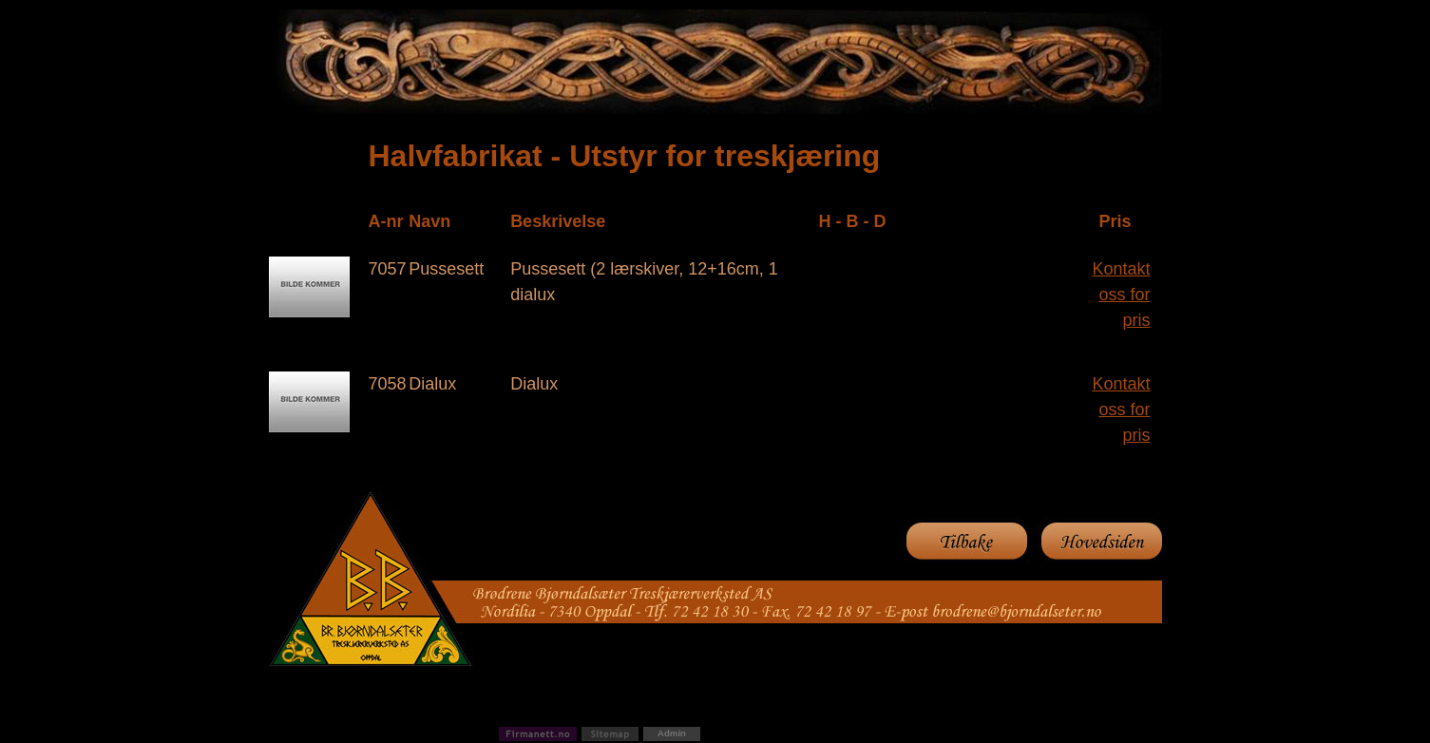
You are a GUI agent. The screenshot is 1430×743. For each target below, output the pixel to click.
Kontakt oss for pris (1121, 294)
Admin (672, 733)
